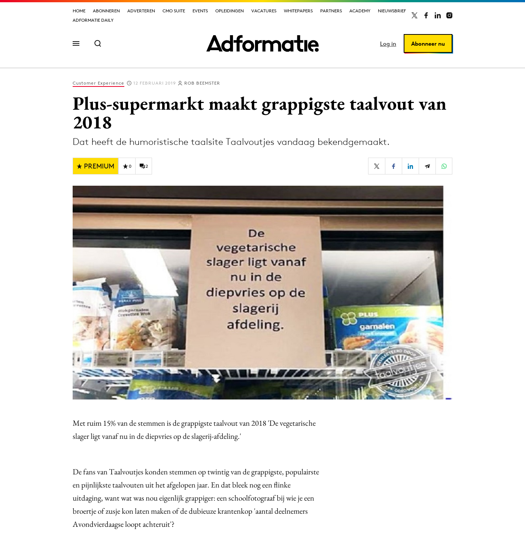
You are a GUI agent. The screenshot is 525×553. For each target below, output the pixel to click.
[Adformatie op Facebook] (426, 15)
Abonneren (106, 10)
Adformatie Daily (93, 20)
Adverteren (141, 10)
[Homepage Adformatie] (262, 43)
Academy (359, 10)
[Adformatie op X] (415, 15)
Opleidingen (229, 10)
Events (200, 10)
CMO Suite (174, 10)
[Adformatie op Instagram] (449, 15)
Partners (331, 10)
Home (79, 10)
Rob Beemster (202, 83)
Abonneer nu (428, 43)
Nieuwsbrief (392, 10)
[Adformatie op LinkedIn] (438, 15)
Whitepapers (298, 10)
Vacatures (263, 10)
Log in (388, 43)
